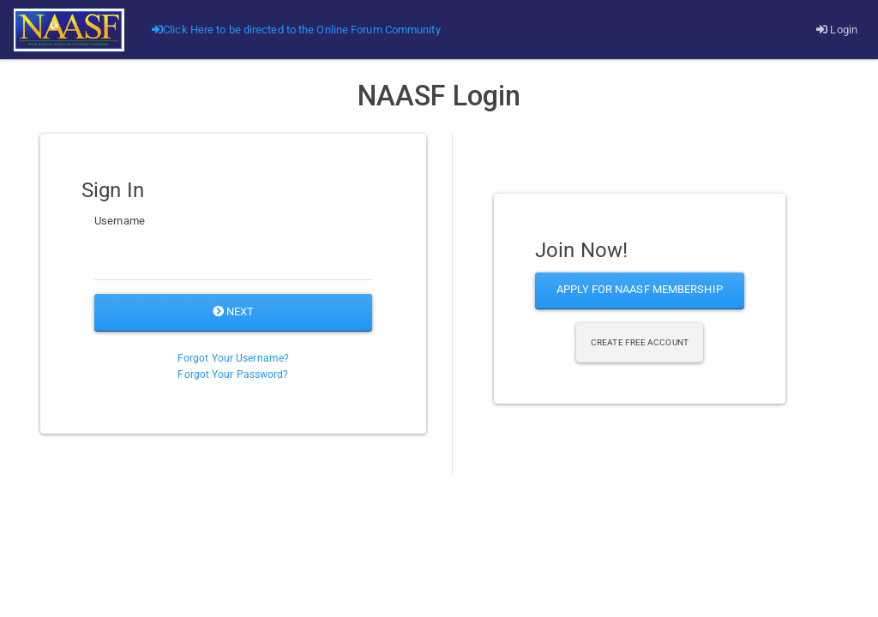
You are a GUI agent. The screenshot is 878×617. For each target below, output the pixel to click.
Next (234, 311)
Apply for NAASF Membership (639, 289)
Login (836, 29)
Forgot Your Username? (233, 358)
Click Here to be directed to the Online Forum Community (296, 29)
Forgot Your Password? (232, 374)
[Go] (69, 29)
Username (119, 220)
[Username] (233, 259)
